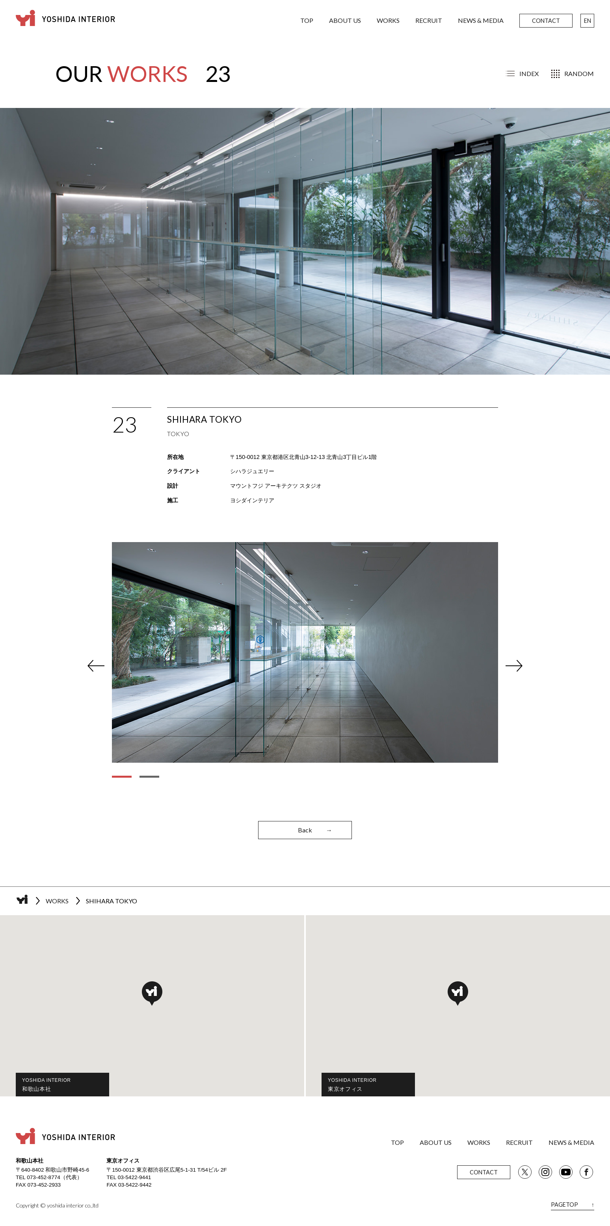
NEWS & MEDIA (481, 20)
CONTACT (546, 20)
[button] (152, 993)
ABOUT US (345, 20)
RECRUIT (428, 20)
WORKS (388, 20)
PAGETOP (572, 1204)
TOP (306, 20)
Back (315, 830)
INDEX (529, 73)
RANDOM (579, 73)
